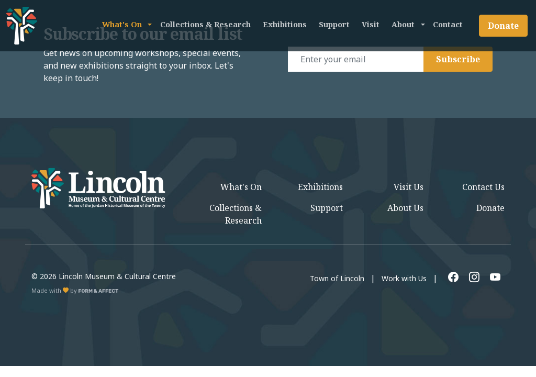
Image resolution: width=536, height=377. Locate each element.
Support (334, 24)
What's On (122, 24)
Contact (448, 24)
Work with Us (404, 278)
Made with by (75, 290)
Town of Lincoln (337, 278)
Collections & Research (205, 24)
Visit (370, 24)
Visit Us (408, 187)
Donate (503, 25)
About (403, 24)
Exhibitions (285, 24)
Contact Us (483, 187)
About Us (405, 208)
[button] (149, 24)
